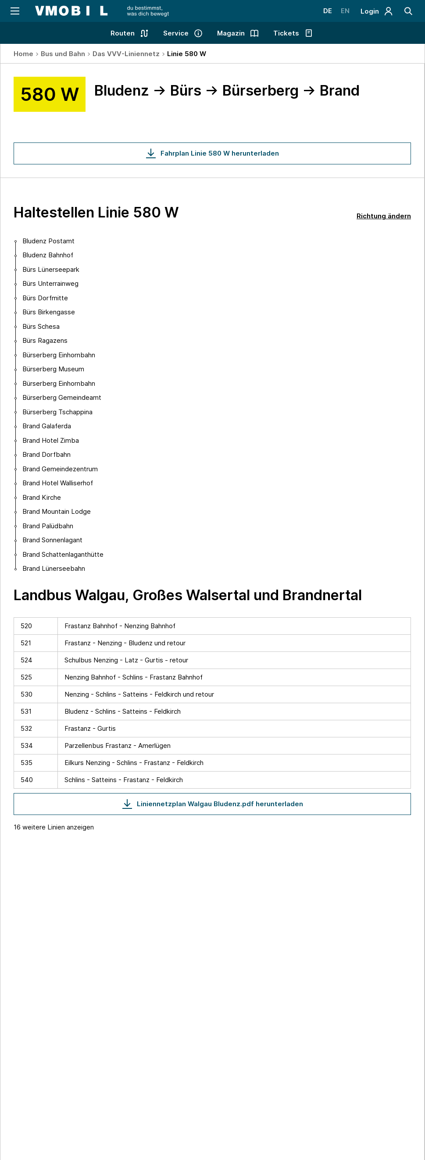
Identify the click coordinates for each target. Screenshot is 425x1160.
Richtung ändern (384, 216)
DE (327, 11)
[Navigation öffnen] (14, 11)
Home (23, 54)
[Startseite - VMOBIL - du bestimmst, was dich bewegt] (102, 11)
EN (345, 11)
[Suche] (408, 11)
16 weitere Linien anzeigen (54, 827)
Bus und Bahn (63, 54)
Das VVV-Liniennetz (126, 54)
